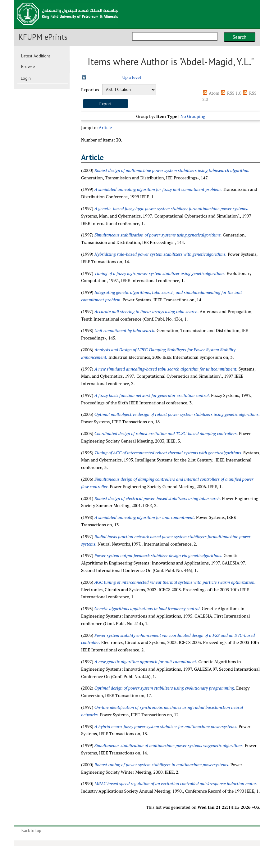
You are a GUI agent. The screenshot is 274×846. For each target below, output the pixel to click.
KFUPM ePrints (42, 37)
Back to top (31, 830)
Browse (28, 66)
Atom (214, 93)
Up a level (131, 77)
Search (239, 37)
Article (105, 127)
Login (26, 78)
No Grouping (192, 116)
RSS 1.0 (234, 93)
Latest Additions (36, 56)
